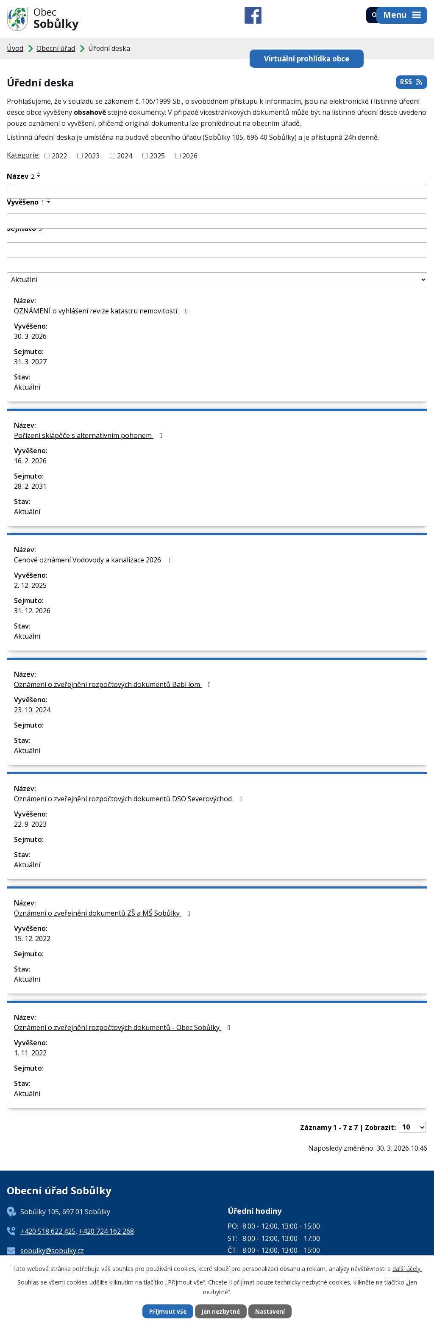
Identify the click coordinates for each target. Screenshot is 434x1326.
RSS (411, 83)
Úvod (15, 48)
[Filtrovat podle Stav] (217, 280)
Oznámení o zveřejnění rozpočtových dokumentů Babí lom (114, 684)
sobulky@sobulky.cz (52, 1250)
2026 (190, 156)
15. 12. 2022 (32, 938)
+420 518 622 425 (47, 1231)
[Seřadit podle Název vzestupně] (39, 172)
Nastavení (271, 1311)
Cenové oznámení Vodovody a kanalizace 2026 (94, 560)
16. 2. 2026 (30, 460)
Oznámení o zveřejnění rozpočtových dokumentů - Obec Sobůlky (123, 1027)
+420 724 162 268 (106, 1231)
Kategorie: (23, 155)
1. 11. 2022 (30, 1052)
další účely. (407, 1268)
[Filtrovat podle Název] (217, 191)
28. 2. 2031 (30, 486)
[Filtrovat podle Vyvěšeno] (217, 221)
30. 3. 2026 (30, 336)
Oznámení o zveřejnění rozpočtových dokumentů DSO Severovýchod (129, 798)
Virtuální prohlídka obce (273, 53)
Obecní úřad (55, 48)
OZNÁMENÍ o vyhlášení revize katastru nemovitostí (102, 311)
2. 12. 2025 (30, 585)
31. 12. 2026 (32, 610)
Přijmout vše (166, 1311)
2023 (92, 156)
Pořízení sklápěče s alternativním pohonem (89, 435)
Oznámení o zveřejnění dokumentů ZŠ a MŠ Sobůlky (103, 913)
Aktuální (27, 387)
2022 (59, 156)
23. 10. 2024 (32, 709)
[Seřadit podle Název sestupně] (39, 176)
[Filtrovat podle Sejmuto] (217, 249)
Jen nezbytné (220, 1311)
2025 (157, 156)
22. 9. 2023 (30, 824)
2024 (124, 156)
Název (20, 176)
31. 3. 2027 (30, 361)
